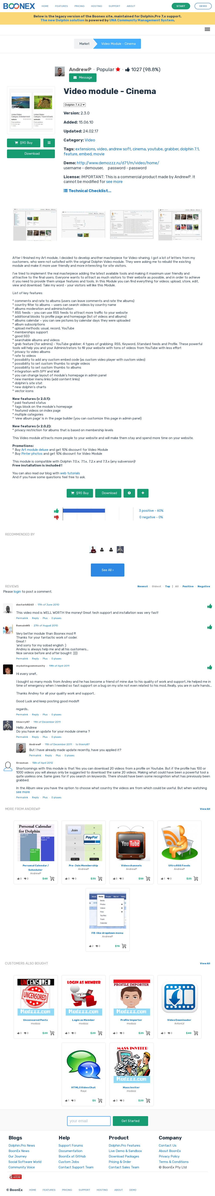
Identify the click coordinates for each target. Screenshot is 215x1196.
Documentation (70, 1151)
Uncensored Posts (35, 1020)
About (131, 6)
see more (114, 181)
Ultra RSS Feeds (179, 865)
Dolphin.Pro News (21, 1145)
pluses (56, 618)
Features (61, 6)
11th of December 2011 (47, 721)
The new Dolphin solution (62, 20)
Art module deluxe (34, 450)
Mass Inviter (131, 1087)
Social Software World (24, 1162)
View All (205, 808)
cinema (139, 149)
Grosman (22, 762)
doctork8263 (25, 604)
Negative (204, 586)
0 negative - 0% (151, 517)
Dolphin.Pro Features (124, 1145)
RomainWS (23, 625)
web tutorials (70, 473)
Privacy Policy (169, 1156)
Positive (188, 586)
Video (90, 140)
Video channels (131, 865)
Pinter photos (31, 454)
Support (114, 6)
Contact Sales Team (124, 1167)
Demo (132, 1189)
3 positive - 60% (151, 511)
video (102, 149)
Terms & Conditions (174, 1162)
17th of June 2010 (48, 604)
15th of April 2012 (42, 762)
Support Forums (71, 1145)
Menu (207, 27)
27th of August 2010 (46, 625)
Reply (35, 618)
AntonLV (179, 1023)
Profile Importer (131, 1020)
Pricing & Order (120, 1162)
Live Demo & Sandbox (125, 1151)
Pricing (79, 6)
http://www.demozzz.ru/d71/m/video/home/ (118, 163)
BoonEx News (18, 1151)
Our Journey (17, 1156)
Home (45, 6)
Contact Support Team (76, 1167)
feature (70, 154)
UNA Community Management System (141, 20)
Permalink (22, 618)
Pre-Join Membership (83, 865)
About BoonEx (170, 1151)
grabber (171, 149)
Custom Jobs (69, 1162)
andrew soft (120, 149)
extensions (85, 149)
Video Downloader (179, 1020)
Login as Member (83, 1020)
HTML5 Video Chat (83, 1087)
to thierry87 (83, 744)
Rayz (83, 1090)
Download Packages (124, 1156)
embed (85, 154)
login (17, 592)
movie (99, 154)
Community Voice (21, 1167)
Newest (142, 586)
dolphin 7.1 (189, 149)
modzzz (35, 1023)
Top (167, 586)
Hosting (96, 6)
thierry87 (23, 721)
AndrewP (35, 744)
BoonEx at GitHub (72, 1156)
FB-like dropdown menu (107, 932)
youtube (155, 149)
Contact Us (167, 1145)
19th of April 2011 (59, 665)
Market (84, 44)
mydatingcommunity (30, 665)
